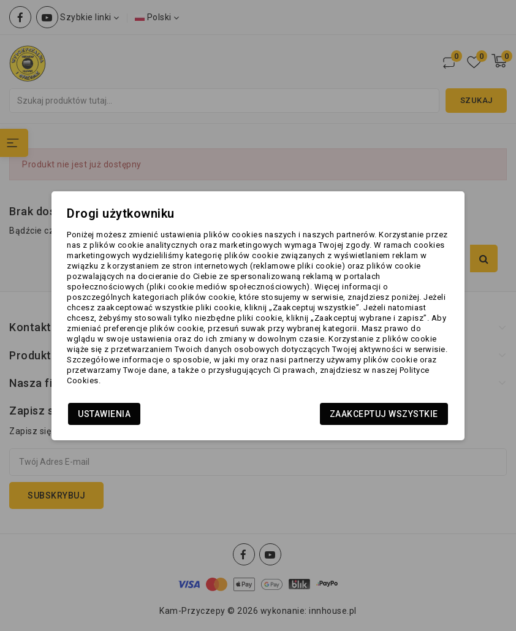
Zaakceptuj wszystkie (384, 414)
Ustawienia (104, 414)
